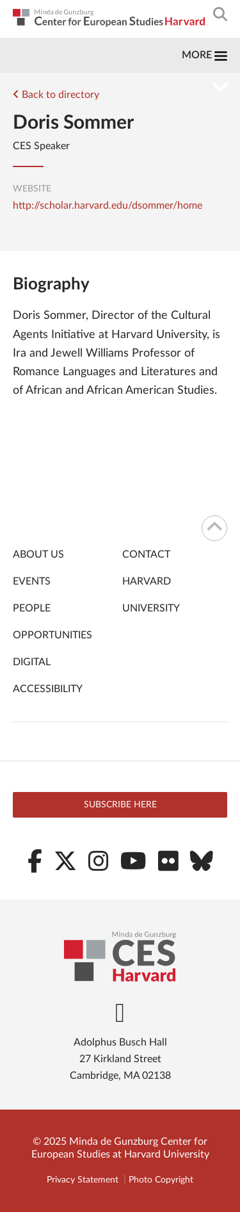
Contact (146, 554)
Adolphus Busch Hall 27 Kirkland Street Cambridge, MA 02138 (120, 1059)
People (32, 608)
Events (32, 581)
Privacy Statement (82, 1180)
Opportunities (52, 635)
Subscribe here (120, 804)
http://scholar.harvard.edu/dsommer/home (107, 205)
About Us (38, 554)
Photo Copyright (161, 1180)
